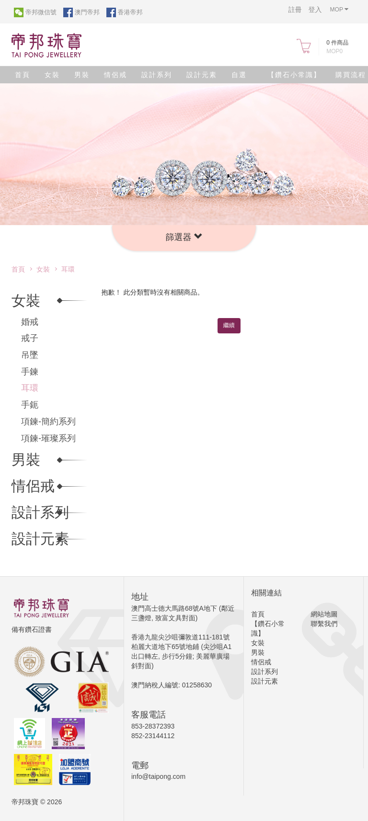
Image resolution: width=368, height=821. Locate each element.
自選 (239, 75)
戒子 (29, 338)
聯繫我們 (324, 623)
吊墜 (29, 355)
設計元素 (201, 75)
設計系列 (156, 75)
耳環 (68, 269)
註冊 (295, 9)
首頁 (22, 75)
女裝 (52, 75)
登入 (315, 9)
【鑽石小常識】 (294, 75)
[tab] (184, 238)
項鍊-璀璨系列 (48, 438)
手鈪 (29, 405)
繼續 (229, 325)
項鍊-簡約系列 (48, 421)
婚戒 (29, 322)
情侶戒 (115, 75)
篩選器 (183, 237)
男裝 (82, 75)
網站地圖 (324, 614)
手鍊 (29, 371)
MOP (339, 9)
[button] (184, 237)
